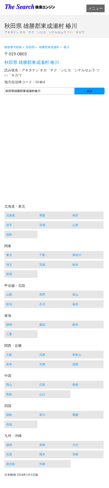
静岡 (9, 324)
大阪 (9, 354)
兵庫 (42, 354)
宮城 (42, 225)
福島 (9, 234)
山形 (75, 225)
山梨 (9, 294)
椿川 (66, 47)
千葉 (42, 254)
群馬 (9, 274)
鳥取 (9, 394)
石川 (42, 304)
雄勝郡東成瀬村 (49, 47)
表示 (89, 91)
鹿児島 (10, 464)
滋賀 (75, 364)
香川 (42, 414)
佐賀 (9, 454)
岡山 (9, 384)
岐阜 (75, 324)
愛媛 (75, 414)
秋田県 (30, 47)
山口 (42, 394)
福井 (75, 304)
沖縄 (42, 464)
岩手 (9, 225)
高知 (9, 424)
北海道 (10, 215)
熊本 (42, 454)
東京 (9, 254)
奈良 (9, 364)
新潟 (9, 304)
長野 (42, 294)
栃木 (75, 264)
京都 (42, 364)
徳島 (9, 414)
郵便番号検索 (13, 47)
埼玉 (9, 264)
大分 (75, 444)
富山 (75, 294)
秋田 (75, 215)
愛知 (42, 324)
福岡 (9, 444)
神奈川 (76, 254)
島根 (75, 384)
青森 (42, 215)
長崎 (42, 444)
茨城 (42, 264)
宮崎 (75, 454)
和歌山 (76, 354)
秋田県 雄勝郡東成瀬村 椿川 (31, 62)
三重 (9, 334)
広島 (42, 384)
